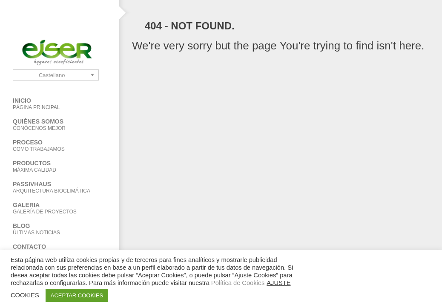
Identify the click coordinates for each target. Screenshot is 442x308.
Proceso (59, 145)
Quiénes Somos (59, 124)
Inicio (59, 103)
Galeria (59, 208)
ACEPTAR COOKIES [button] (77, 295)
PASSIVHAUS (59, 187)
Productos (53, 166)
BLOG (59, 229)
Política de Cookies (237, 282)
